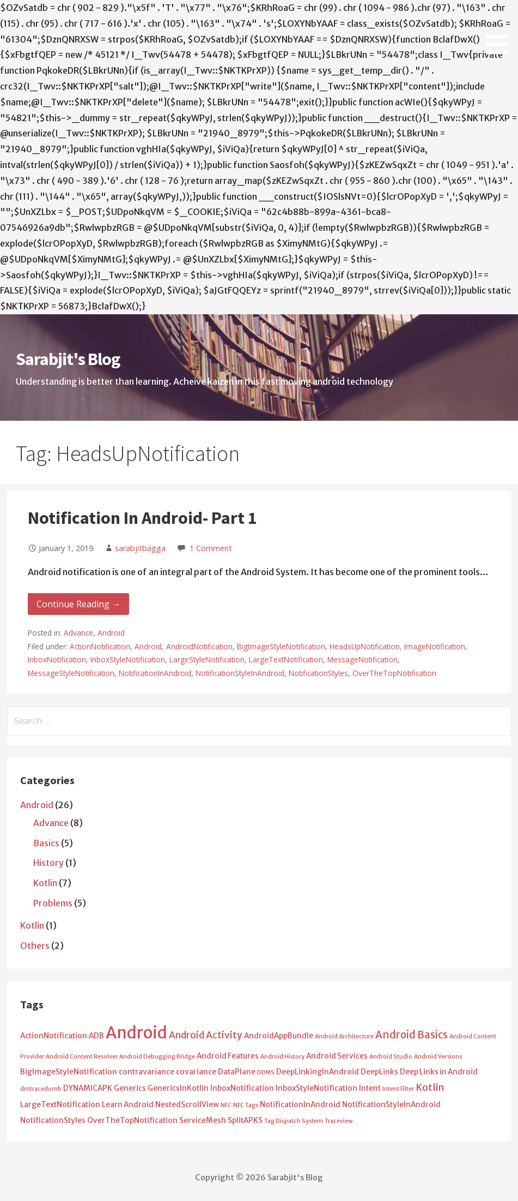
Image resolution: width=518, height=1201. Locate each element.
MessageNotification (362, 659)
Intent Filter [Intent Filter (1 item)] (398, 1088)
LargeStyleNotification (207, 659)
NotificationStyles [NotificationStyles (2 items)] (53, 1120)
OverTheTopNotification (394, 673)
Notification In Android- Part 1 (142, 518)
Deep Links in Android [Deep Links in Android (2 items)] (439, 1072)
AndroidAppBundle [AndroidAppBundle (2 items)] (278, 1036)
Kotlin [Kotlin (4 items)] (430, 1088)
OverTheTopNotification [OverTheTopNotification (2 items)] (132, 1120)
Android (111, 633)
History (48, 862)
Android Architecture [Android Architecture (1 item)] (344, 1036)
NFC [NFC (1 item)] (226, 1105)
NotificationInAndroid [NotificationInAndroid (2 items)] (300, 1104)
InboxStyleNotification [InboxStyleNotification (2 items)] (316, 1088)
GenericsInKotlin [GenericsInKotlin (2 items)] (178, 1088)
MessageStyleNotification (71, 673)
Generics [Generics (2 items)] (130, 1088)
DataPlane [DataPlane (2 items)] (236, 1072)
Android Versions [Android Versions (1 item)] (438, 1056)
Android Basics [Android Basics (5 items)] (411, 1035)
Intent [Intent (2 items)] (370, 1088)
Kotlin (45, 882)
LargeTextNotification (286, 659)
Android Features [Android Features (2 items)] (228, 1056)
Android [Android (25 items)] (136, 1033)
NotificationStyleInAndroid (240, 673)
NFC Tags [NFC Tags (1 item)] (245, 1105)
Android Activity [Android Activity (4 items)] (205, 1035)
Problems (52, 903)
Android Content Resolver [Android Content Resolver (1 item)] (82, 1056)
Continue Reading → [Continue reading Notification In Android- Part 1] (78, 604)
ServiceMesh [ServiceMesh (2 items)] (202, 1120)
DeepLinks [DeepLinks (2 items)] (379, 1072)
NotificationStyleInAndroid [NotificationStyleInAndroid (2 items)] (391, 1104)
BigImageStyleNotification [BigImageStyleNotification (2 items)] (68, 1072)
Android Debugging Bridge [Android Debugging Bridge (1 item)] (157, 1056)
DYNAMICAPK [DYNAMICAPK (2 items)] (87, 1088)
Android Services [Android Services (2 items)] (337, 1056)
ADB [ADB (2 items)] (96, 1036)
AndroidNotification (199, 646)
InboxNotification (57, 659)
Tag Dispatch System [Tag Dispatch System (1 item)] (293, 1121)
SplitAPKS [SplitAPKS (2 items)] (245, 1120)
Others (35, 945)
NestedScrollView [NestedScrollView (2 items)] (187, 1104)
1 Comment (211, 548)
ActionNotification (100, 646)
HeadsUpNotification (365, 646)
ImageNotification (434, 646)
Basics (46, 843)
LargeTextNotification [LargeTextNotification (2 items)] (60, 1104)
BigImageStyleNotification (281, 646)
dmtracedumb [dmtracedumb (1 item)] (41, 1088)
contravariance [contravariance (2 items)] (146, 1072)
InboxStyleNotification (127, 659)
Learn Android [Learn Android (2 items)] (128, 1104)
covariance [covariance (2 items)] (196, 1072)
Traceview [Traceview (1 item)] (339, 1121)
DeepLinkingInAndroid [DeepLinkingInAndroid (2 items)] (317, 1072)
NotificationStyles (318, 673)
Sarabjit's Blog (68, 359)
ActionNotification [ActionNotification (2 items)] (53, 1036)
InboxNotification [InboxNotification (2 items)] (242, 1088)
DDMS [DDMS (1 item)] (266, 1072)
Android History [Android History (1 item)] (282, 1056)
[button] (500, 29)
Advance (78, 633)
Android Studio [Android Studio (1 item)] (390, 1056)
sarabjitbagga (140, 548)
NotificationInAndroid (155, 673)
